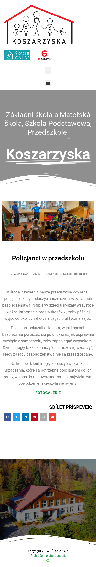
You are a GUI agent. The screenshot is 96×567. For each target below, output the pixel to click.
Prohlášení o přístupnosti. (48, 556)
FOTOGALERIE (48, 392)
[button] (48, 70)
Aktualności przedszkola (73, 273)
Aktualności (52, 273)
